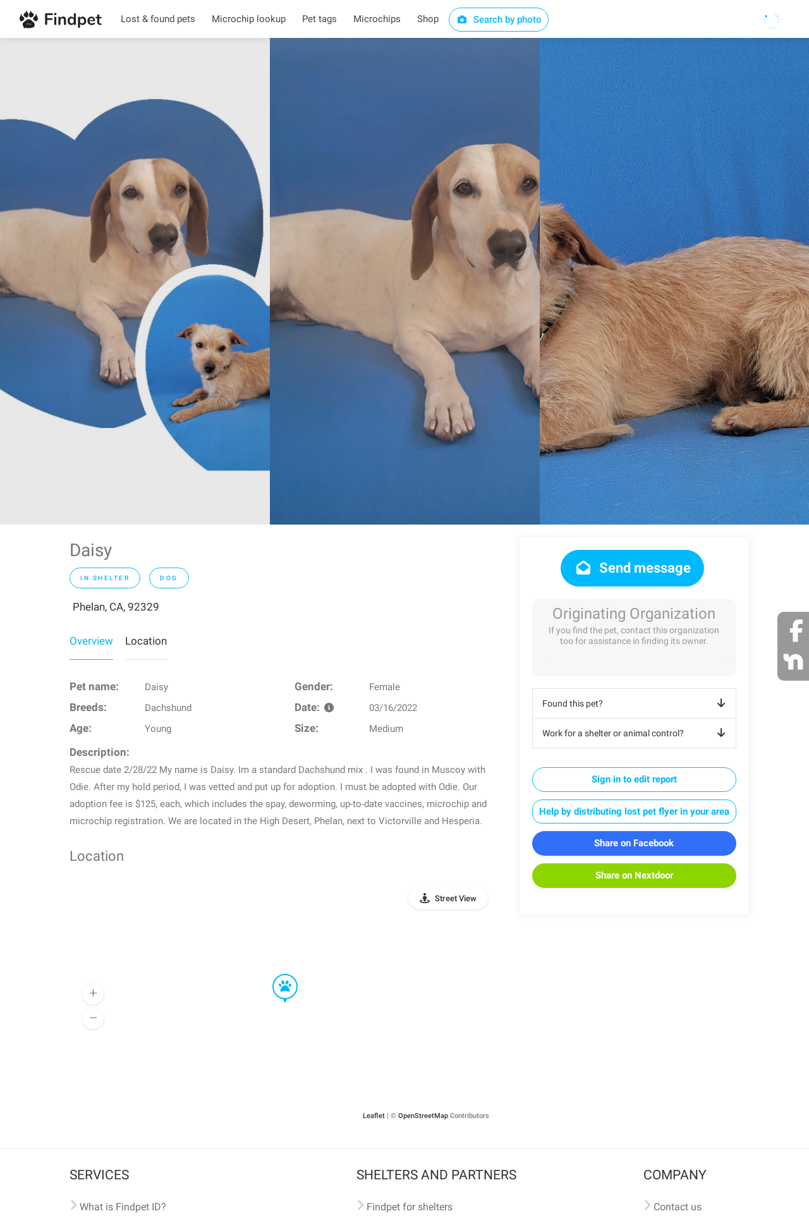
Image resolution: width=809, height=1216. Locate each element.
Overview (91, 641)
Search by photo (499, 19)
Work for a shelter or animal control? (636, 733)
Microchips (377, 19)
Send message (632, 568)
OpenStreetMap (423, 1116)
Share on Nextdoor (634, 875)
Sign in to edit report (634, 779)
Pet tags (319, 19)
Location (146, 641)
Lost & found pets (158, 19)
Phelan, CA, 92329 (116, 606)
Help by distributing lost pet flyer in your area (634, 811)
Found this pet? (636, 703)
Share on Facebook (634, 843)
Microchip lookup (249, 19)
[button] (276, 974)
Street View (456, 898)
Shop (428, 19)
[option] (135, 281)
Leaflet (374, 1116)
